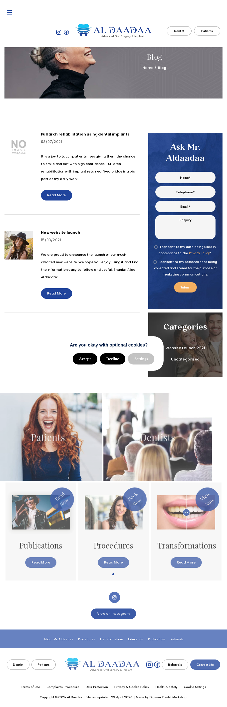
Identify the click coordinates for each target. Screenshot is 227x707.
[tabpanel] (40, 531)
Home (148, 67)
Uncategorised (185, 359)
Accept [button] (85, 359)
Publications (136, 12)
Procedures (61, 12)
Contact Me (207, 12)
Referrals (159, 12)
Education (113, 12)
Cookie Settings (195, 686)
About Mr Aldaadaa (31, 12)
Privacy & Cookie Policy (131, 686)
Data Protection (97, 686)
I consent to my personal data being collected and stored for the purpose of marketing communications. (185, 268)
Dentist (179, 32)
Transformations (88, 12)
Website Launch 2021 (185, 348)
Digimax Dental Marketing (168, 697)
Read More (56, 195)
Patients (207, 32)
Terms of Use (30, 686)
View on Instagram (113, 613)
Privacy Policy (199, 253)
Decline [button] (112, 359)
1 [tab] (113, 574)
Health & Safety (166, 686)
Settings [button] (141, 359)
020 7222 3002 (181, 12)
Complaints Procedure (62, 686)
